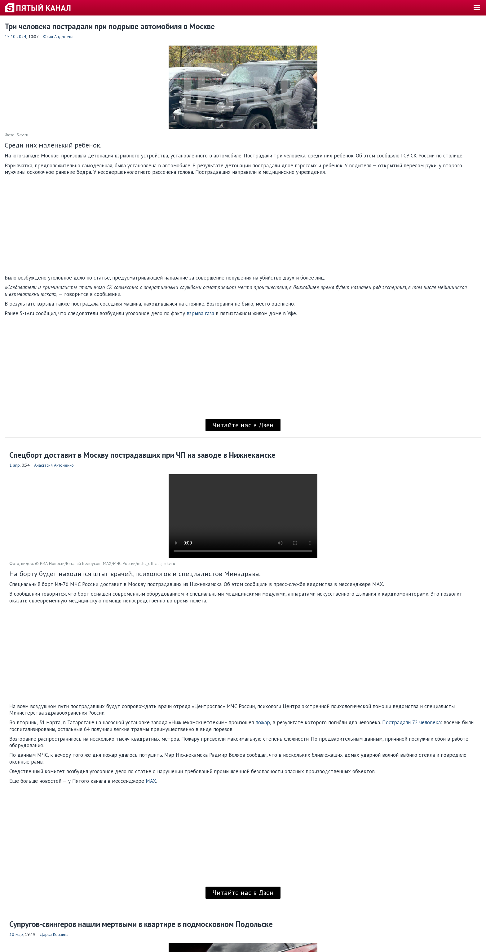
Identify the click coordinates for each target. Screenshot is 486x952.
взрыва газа (200, 313)
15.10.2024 (15, 36)
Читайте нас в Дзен (243, 425)
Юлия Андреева (58, 36)
